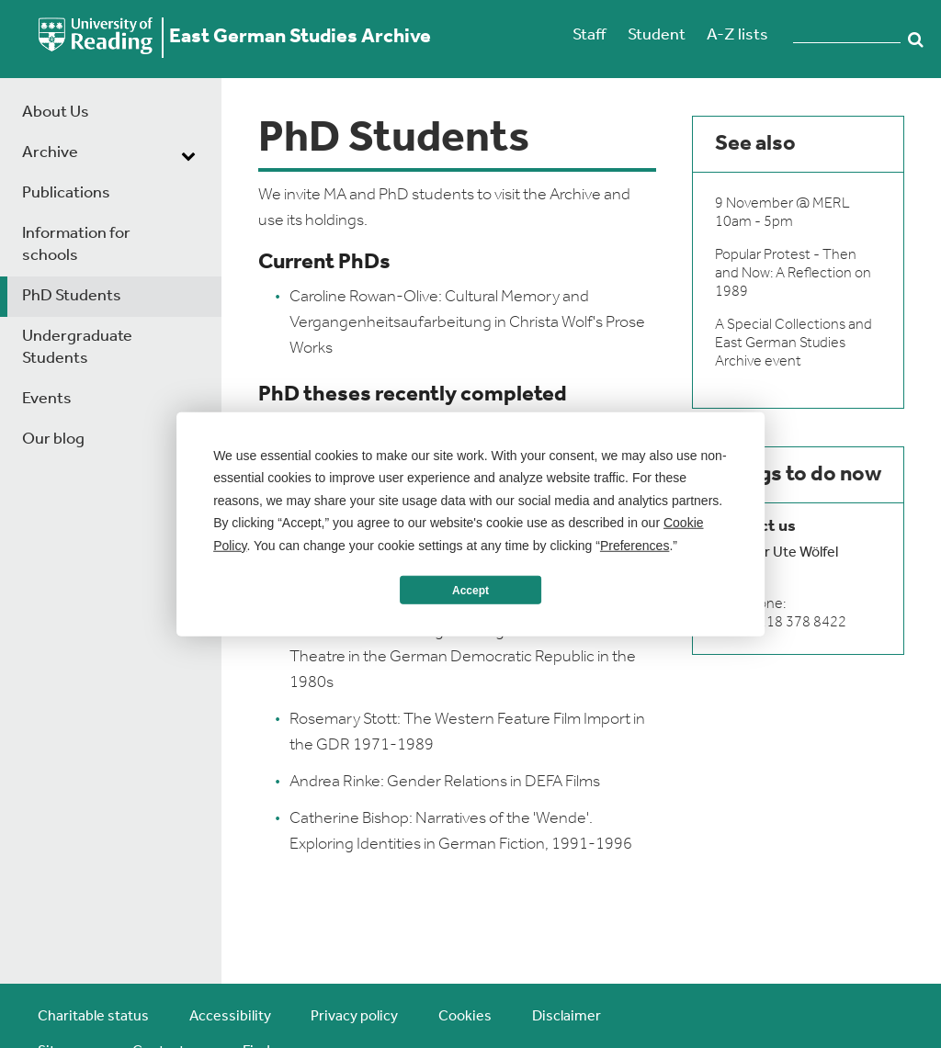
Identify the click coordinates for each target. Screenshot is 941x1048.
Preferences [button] (634, 544)
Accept (470, 589)
